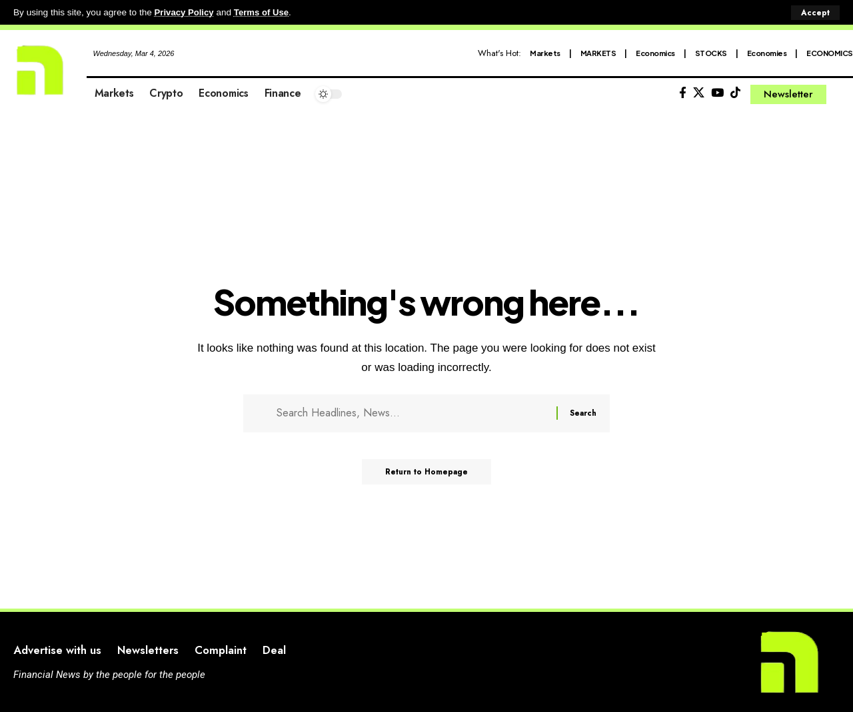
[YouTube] (717, 93)
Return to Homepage (427, 476)
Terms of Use (264, 12)
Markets (545, 52)
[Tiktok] (735, 93)
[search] (843, 94)
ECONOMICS (829, 52)
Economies (767, 52)
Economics (655, 52)
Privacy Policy (185, 12)
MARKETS (598, 52)
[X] (699, 93)
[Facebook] (683, 93)
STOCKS (711, 52)
